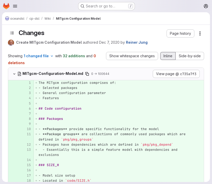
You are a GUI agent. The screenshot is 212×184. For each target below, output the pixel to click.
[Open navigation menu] (15, 6)
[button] (180, 33)
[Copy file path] (87, 74)
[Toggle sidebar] (12, 33)
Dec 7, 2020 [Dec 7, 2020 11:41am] (109, 42)
